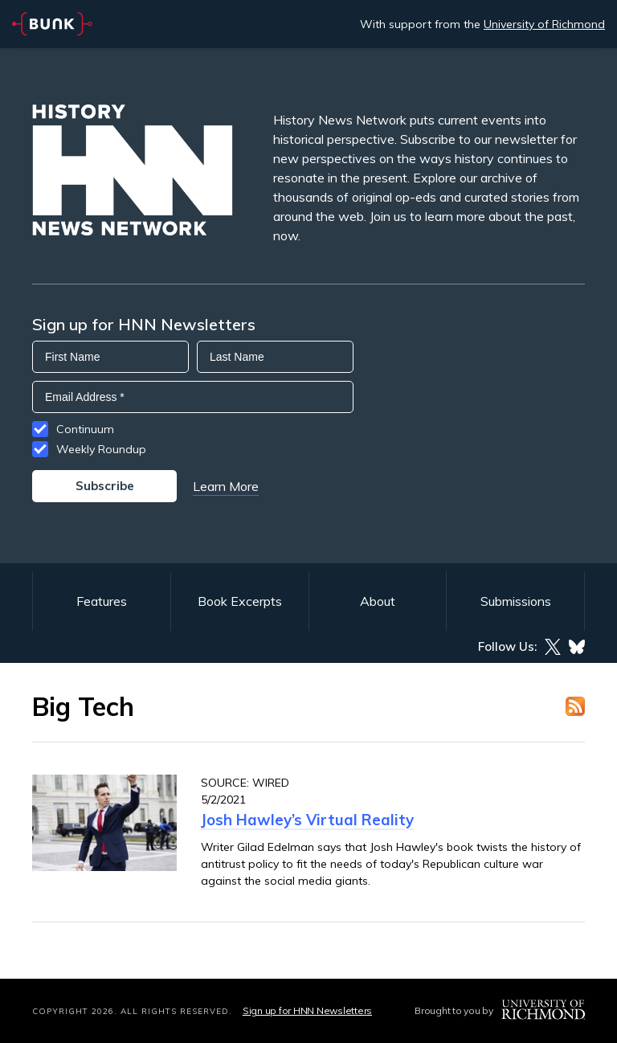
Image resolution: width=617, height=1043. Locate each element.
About (377, 601)
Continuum (85, 429)
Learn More (226, 486)
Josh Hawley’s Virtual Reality (307, 819)
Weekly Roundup (101, 449)
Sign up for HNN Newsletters (307, 1010)
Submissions (515, 601)
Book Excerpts (240, 601)
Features (101, 601)
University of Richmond (544, 24)
